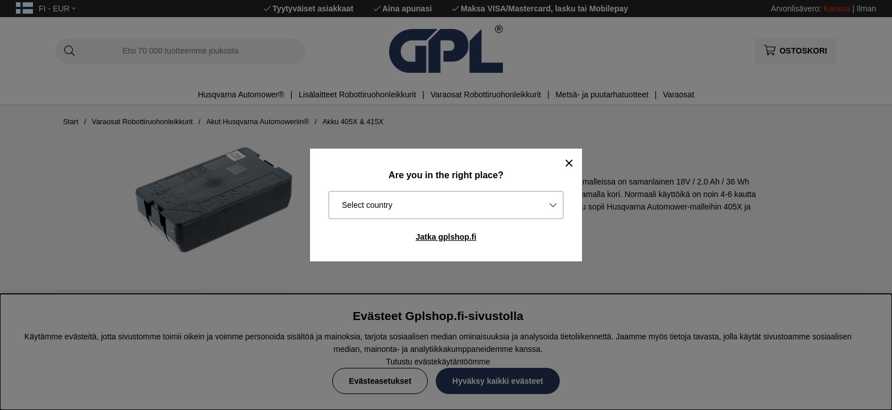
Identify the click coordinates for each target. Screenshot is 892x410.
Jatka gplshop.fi (446, 236)
